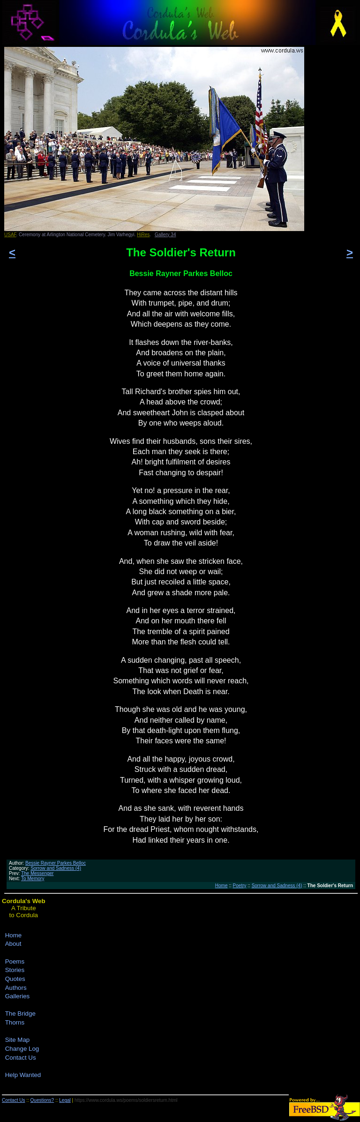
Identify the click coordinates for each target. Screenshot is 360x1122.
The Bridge (20, 1013)
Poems (14, 961)
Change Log (22, 1048)
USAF (10, 234)
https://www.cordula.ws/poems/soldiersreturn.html (126, 1100)
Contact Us (20, 1057)
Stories (14, 969)
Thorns (14, 1022)
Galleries (17, 996)
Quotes (15, 978)
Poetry (240, 885)
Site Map (17, 1039)
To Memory (32, 878)
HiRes (143, 234)
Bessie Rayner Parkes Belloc (55, 863)
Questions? (42, 1100)
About (13, 943)
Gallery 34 (165, 234)
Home (221, 885)
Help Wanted (23, 1074)
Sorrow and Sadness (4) (55, 868)
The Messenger (37, 873)
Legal (64, 1100)
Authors (16, 987)
